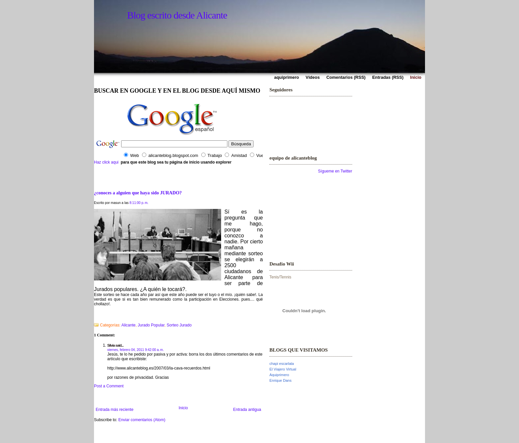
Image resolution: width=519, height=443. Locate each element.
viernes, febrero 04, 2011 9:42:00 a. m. (135, 350)
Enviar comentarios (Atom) (141, 420)
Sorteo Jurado (179, 325)
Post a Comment (108, 386)
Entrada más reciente (114, 409)
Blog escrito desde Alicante (177, 15)
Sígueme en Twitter (335, 171)
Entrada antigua (247, 409)
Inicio (183, 408)
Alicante (128, 325)
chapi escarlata (281, 364)
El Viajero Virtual (282, 369)
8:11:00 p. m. (138, 203)
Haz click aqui (106, 162)
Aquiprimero (279, 375)
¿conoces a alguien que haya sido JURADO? (138, 192)
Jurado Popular (151, 325)
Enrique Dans (280, 380)
